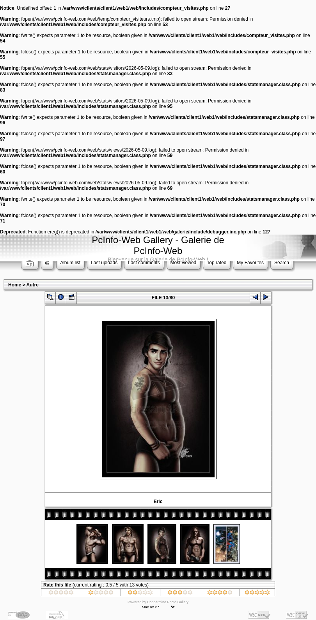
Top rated (216, 262)
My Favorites (250, 262)
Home (14, 285)
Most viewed (183, 262)
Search (281, 262)
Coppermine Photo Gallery (167, 602)
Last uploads (104, 262)
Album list (70, 262)
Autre (33, 285)
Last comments (144, 262)
